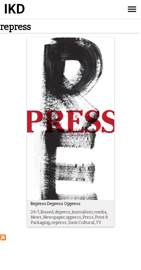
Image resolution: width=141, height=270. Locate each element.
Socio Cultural (81, 222)
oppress (73, 217)
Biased (47, 212)
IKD (14, 9)
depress (62, 212)
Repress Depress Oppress (55, 203)
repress (59, 222)
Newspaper (54, 217)
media (100, 212)
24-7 (35, 212)
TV (99, 222)
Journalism (82, 212)
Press (88, 217)
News (36, 217)
